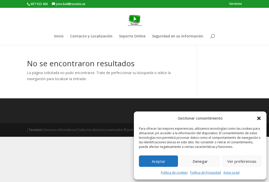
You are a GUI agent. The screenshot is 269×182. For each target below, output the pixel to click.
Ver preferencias (241, 161)
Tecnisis (35, 130)
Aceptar (158, 161)
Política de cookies (174, 172)
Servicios (235, 4)
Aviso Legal (231, 172)
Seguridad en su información (177, 36)
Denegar (200, 161)
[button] (258, 118)
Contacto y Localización (91, 36)
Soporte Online (132, 36)
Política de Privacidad (205, 172)
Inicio (59, 36)
